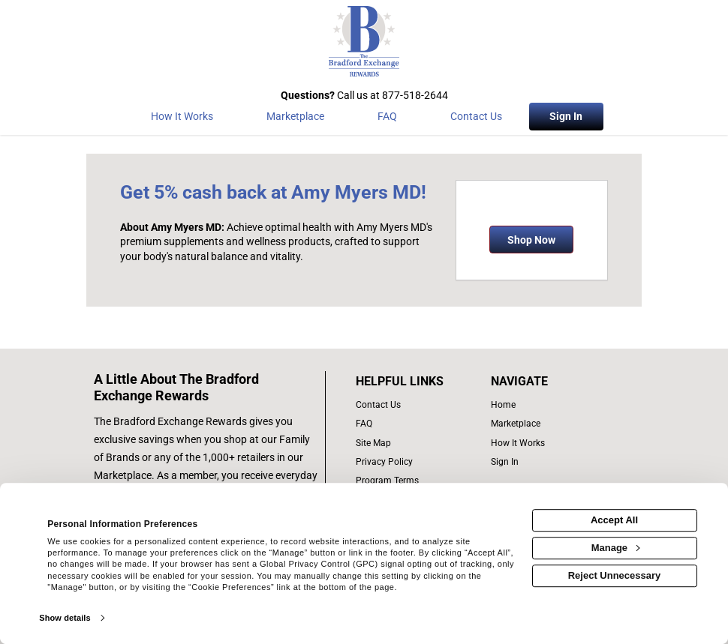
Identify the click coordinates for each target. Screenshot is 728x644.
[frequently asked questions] (416, 424)
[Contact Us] (476, 119)
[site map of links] (416, 443)
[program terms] (416, 481)
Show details (64, 617)
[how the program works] (543, 443)
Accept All (614, 520)
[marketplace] (294, 119)
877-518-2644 (415, 95)
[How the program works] (181, 119)
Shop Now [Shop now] (531, 240)
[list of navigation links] (543, 405)
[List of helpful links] (416, 381)
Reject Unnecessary (614, 575)
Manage (615, 547)
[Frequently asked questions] (386, 119)
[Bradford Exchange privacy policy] (416, 462)
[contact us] (416, 405)
